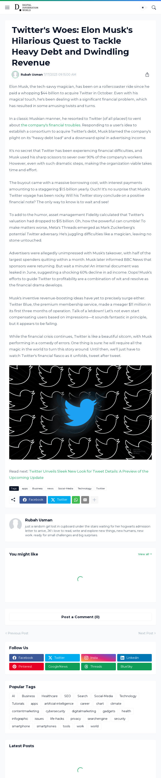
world (95, 726)
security (120, 719)
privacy (76, 719)
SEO (67, 696)
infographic (20, 719)
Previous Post (18, 633)
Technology (85, 488)
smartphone (21, 726)
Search (83, 696)
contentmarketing (25, 711)
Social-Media (65, 488)
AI (13, 696)
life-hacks (57, 719)
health (126, 711)
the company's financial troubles (50, 125)
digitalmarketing (84, 711)
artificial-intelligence (59, 704)
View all (143, 554)
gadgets (109, 711)
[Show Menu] (7, 7)
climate (115, 704)
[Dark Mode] (144, 7)
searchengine (98, 719)
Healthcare (50, 696)
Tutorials (18, 704)
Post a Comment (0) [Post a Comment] (80, 617)
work (80, 726)
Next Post (145, 633)
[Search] (154, 7)
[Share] (145, 74)
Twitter (100, 488)
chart (100, 704)
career (85, 704)
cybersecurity (55, 711)
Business (37, 488)
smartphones (46, 726)
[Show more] (94, 500)
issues (39, 719)
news (50, 488)
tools (66, 726)
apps (25, 488)
